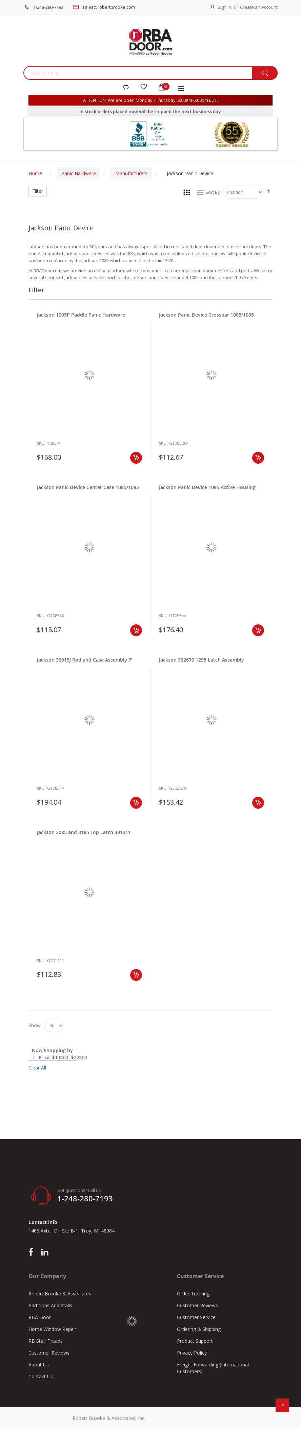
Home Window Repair (52, 1329)
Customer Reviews (48, 1353)
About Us (38, 1364)
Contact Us (40, 1376)
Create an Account (259, 7)
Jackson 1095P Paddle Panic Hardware (81, 315)
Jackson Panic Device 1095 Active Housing (207, 487)
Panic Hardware (78, 173)
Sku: (41, 443)
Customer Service (196, 1317)
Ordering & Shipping (199, 1329)
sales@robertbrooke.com (108, 7)
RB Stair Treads (45, 1341)
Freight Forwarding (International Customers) (213, 1368)
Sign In (224, 7)
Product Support (195, 1341)
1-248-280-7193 (48, 7)
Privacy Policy (192, 1353)
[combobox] (138, 73)
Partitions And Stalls (50, 1305)
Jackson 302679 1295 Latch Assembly (201, 659)
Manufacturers (131, 173)
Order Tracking (193, 1293)
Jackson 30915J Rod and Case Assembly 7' (84, 659)
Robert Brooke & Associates (59, 1293)
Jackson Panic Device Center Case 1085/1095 (88, 487)
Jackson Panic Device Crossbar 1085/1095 (206, 315)
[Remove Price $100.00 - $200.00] (34, 1058)
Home (35, 173)
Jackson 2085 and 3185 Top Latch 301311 (84, 832)
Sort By (212, 192)
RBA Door (39, 1317)
